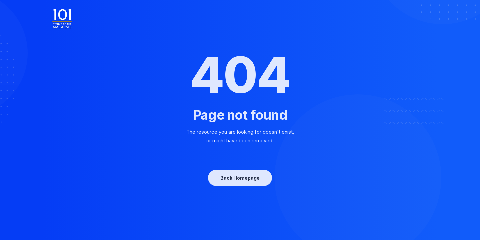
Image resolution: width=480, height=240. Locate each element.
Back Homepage (240, 178)
